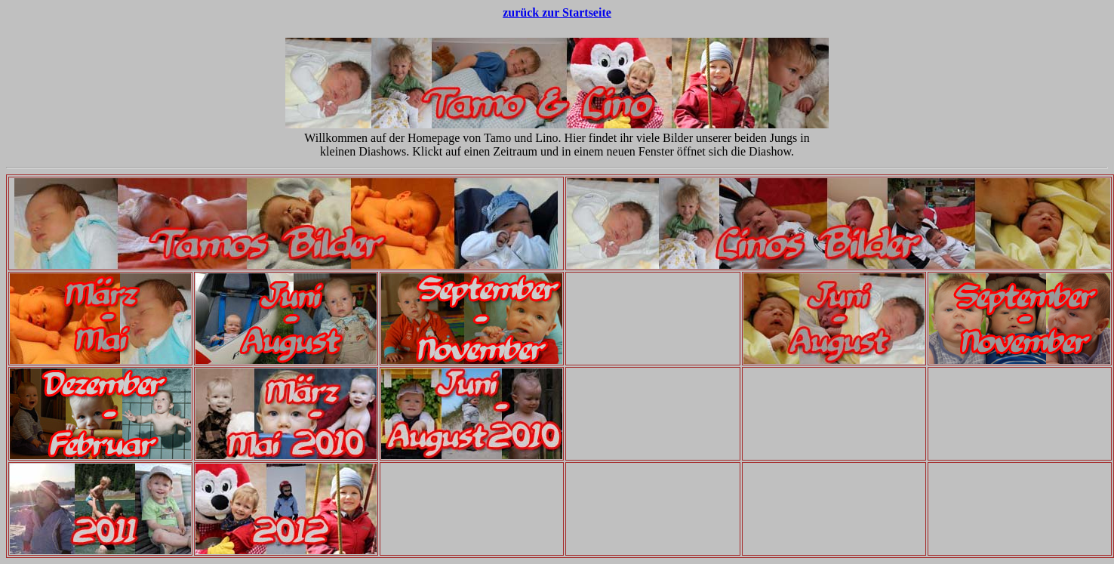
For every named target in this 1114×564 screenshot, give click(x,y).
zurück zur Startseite (557, 12)
